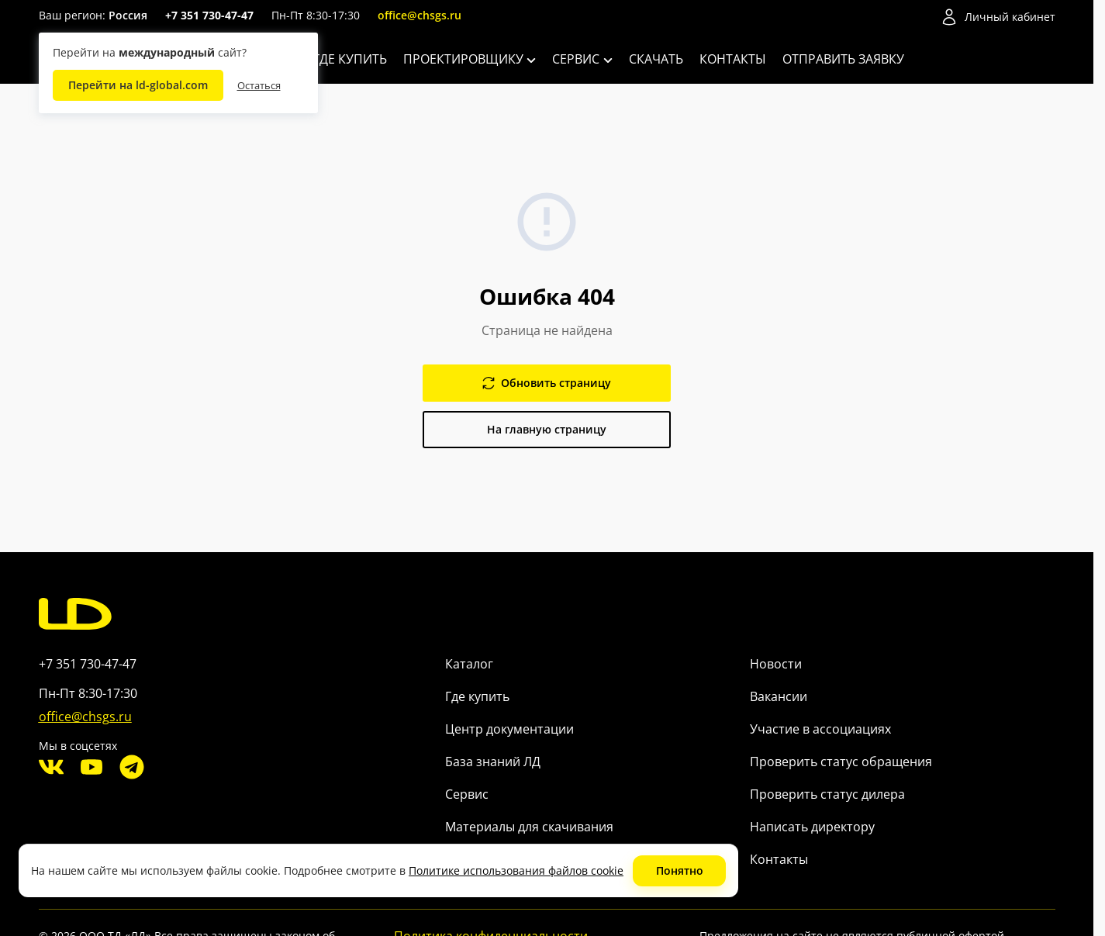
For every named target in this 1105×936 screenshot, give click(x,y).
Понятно (679, 870)
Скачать (656, 58)
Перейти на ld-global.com (138, 85)
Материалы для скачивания (529, 826)
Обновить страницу (546, 382)
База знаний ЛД (492, 761)
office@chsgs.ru (419, 15)
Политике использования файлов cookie (516, 870)
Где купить (350, 58)
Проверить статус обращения (841, 761)
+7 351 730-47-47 (209, 15)
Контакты (732, 58)
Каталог (469, 663)
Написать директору (812, 826)
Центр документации (509, 728)
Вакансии (778, 696)
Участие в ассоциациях (820, 728)
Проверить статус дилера (827, 794)
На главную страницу (546, 429)
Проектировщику (470, 58)
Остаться (259, 85)
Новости (776, 663)
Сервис (582, 58)
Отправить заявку (843, 58)
